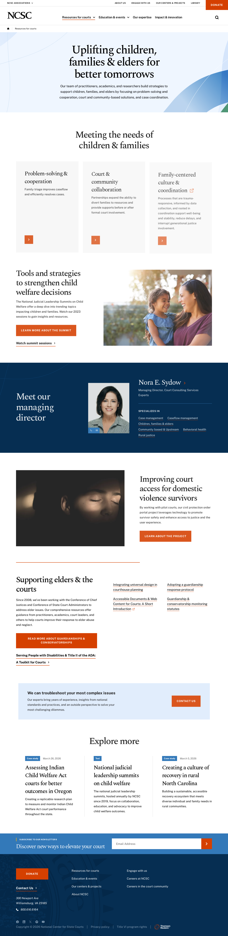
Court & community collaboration (106, 185)
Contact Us (24, 888)
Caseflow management (182, 420)
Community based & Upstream (158, 432)
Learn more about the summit (46, 332)
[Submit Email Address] (206, 843)
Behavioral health (194, 432)
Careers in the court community (147, 886)
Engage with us (137, 870)
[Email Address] (162, 843)
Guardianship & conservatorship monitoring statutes (187, 604)
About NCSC (80, 894)
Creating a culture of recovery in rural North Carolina (185, 775)
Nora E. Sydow (159, 385)
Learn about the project (165, 538)
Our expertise (142, 17)
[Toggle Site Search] (217, 17)
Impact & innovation (168, 17)
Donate (217, 4)
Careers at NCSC (138, 878)
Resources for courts (79, 17)
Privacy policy (100, 927)
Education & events (115, 17)
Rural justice (146, 437)
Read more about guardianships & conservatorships (56, 640)
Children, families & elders (155, 426)
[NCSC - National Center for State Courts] (19, 15)
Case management (150, 420)
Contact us (186, 703)
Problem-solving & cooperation (46, 181)
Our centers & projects (86, 886)
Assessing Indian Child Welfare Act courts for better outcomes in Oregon (48, 779)
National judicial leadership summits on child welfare (116, 775)
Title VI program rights (132, 927)
